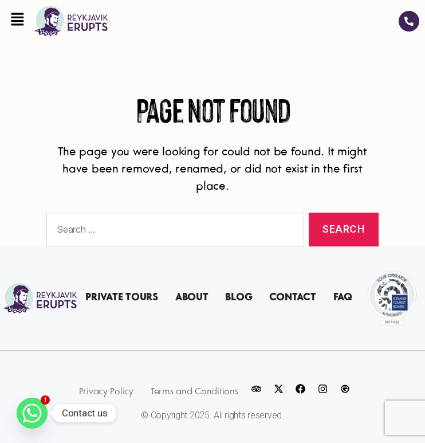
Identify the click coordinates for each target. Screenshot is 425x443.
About (191, 298)
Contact (292, 298)
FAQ (342, 298)
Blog (238, 298)
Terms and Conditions (194, 391)
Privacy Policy (106, 391)
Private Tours (121, 298)
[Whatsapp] (32, 413)
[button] (17, 20)
